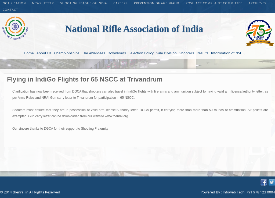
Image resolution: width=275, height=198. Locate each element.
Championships (66, 53)
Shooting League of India (84, 3)
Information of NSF (226, 53)
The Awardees (93, 53)
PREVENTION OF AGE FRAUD (157, 3)
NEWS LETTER (43, 3)
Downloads (117, 53)
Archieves (257, 3)
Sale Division (166, 53)
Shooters (186, 53)
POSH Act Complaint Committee (214, 3)
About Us (44, 53)
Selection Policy (141, 53)
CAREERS (121, 3)
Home (29, 53)
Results (202, 53)
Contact (10, 10)
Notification (14, 3)
